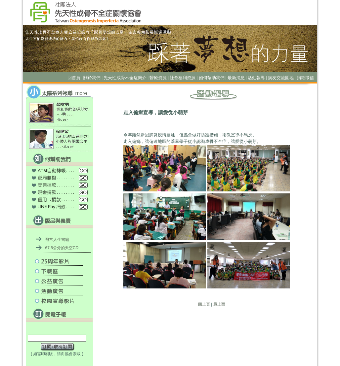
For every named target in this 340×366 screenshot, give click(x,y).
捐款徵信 (305, 77)
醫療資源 (158, 77)
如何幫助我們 (212, 77)
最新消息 (236, 77)
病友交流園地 (281, 77)
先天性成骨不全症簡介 (125, 77)
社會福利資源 (182, 77)
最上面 (219, 304)
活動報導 (256, 77)
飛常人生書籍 (57, 239)
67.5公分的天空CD (62, 248)
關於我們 (92, 77)
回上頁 (204, 304)
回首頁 (73, 77)
